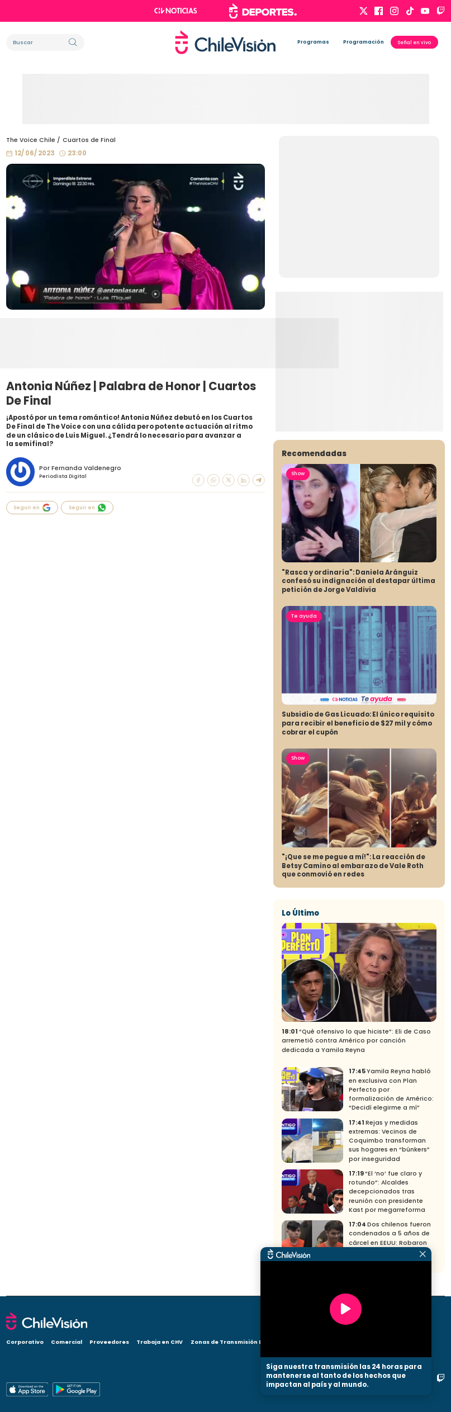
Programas (313, 42)
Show (298, 473)
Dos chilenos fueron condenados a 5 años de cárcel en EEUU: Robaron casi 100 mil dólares (390, 1238)
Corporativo (25, 1341)
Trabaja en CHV (159, 1341)
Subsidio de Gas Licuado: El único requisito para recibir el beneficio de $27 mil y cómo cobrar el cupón (358, 723)
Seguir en (31, 508)
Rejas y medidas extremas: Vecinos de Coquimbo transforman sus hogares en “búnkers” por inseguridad (389, 1141)
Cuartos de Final (89, 140)
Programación (363, 42)
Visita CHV (301, 1341)
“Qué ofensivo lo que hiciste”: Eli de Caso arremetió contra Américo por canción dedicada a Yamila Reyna (356, 1040)
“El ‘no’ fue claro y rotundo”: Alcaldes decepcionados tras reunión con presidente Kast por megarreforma (387, 1191)
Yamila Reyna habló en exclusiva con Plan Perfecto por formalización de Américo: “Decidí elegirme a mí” (391, 1089)
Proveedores (109, 1341)
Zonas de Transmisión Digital (235, 1341)
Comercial (66, 1341)
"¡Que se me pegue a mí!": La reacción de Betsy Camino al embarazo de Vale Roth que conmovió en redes (353, 865)
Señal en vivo (414, 42)
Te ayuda (304, 616)
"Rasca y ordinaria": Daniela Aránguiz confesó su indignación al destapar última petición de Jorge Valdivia (358, 581)
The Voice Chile (30, 140)
